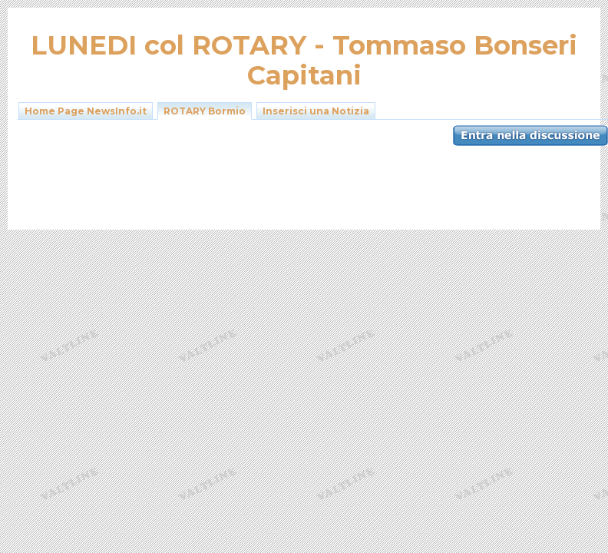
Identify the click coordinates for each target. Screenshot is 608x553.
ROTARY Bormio (205, 111)
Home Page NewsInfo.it (86, 111)
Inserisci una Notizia (316, 111)
